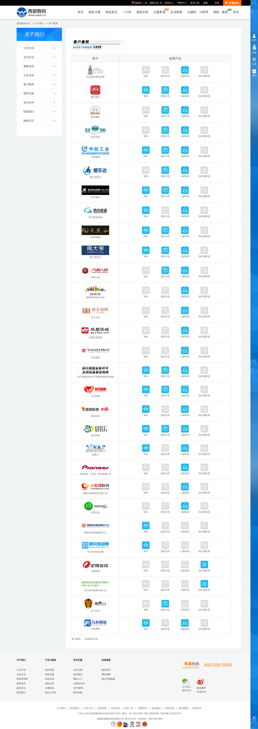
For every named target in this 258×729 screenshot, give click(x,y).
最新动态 (28, 66)
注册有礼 (232, 3)
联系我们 (28, 111)
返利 (254, 75)
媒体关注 (28, 120)
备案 (205, 3)
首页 (80, 12)
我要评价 (142, 708)
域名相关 (77, 674)
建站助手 (106, 670)
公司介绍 (28, 48)
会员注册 (77, 670)
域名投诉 (169, 708)
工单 (254, 64)
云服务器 (160, 11)
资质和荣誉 (22, 679)
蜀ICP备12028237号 (170, 713)
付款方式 (88, 708)
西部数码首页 (23, 23)
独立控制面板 (108, 679)
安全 (236, 12)
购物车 (139, 3)
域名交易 (49, 679)
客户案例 (28, 84)
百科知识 (196, 708)
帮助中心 (182, 3)
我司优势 (28, 93)
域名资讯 (115, 708)
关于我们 (39, 23)
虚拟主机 (142, 12)
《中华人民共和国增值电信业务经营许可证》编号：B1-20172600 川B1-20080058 (118, 713)
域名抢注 (111, 12)
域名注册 (94, 12)
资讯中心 (169, 3)
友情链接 (101, 708)
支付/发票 (78, 688)
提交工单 (194, 3)
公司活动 (28, 75)
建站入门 (77, 679)
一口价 (126, 12)
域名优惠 (49, 670)
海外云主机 (50, 692)
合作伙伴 (28, 102)
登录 (217, 3)
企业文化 (28, 57)
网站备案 (77, 692)
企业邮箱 (176, 12)
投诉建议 (156, 708)
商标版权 (221, 11)
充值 (254, 52)
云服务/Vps (79, 683)
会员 (254, 40)
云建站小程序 (197, 12)
